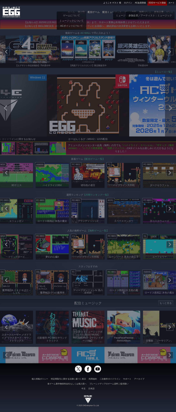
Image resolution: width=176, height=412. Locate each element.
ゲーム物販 (130, 12)
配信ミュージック (112, 12)
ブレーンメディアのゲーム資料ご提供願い (109, 384)
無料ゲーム (145, 12)
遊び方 (81, 12)
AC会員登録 (140, 3)
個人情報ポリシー (40, 379)
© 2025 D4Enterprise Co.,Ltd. (88, 405)
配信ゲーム (94, 12)
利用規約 (93, 379)
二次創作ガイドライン (110, 379)
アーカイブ (139, 379)
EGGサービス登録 (157, 3)
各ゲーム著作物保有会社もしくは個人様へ (67, 384)
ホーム (71, 12)
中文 (83, 389)
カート (171, 3)
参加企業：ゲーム (163, 12)
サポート (127, 379)
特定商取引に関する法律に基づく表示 (68, 379)
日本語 (91, 389)
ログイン (128, 3)
